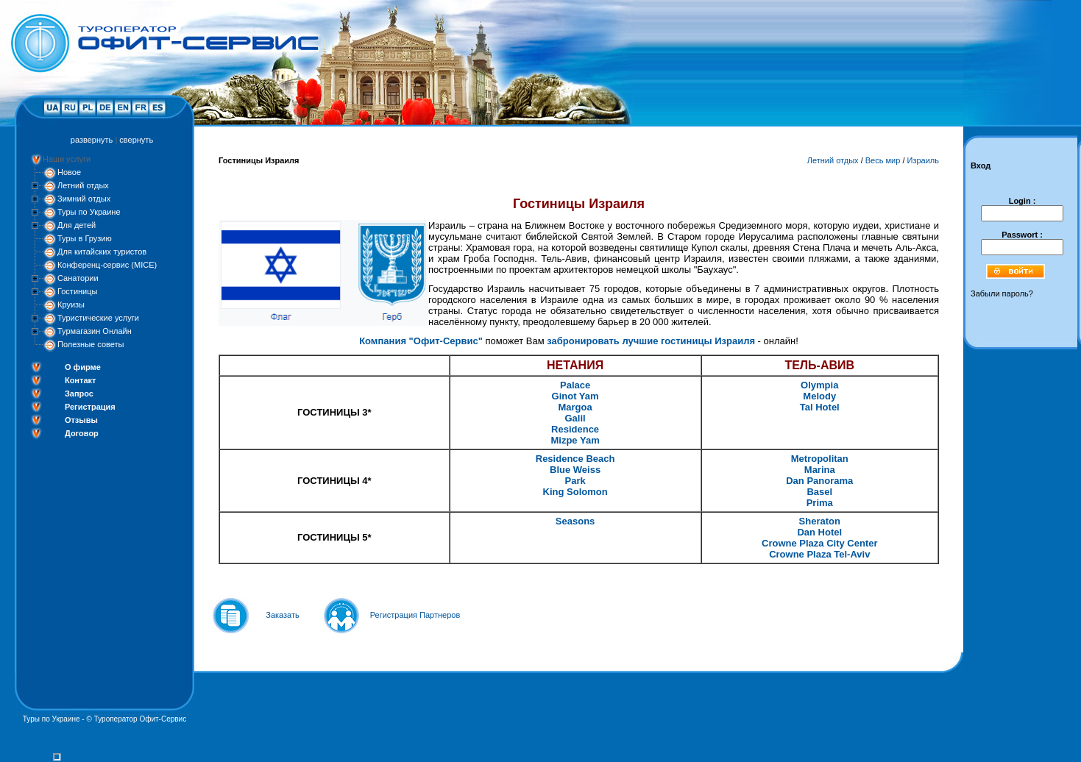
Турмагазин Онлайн (94, 331)
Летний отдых (83, 185)
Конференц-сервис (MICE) (107, 264)
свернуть (136, 139)
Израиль (923, 160)
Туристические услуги (98, 317)
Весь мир (883, 160)
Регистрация (90, 406)
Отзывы (81, 420)
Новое (69, 172)
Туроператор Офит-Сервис (140, 719)
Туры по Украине (89, 211)
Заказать (283, 614)
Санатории (78, 278)
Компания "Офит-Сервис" (421, 340)
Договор (82, 433)
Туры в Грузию (84, 238)
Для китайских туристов (101, 251)
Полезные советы (90, 344)
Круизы (71, 304)
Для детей (76, 225)
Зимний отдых (83, 198)
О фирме (83, 367)
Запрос (79, 393)
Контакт (80, 380)
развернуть (92, 139)
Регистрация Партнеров (415, 614)
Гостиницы (77, 291)
